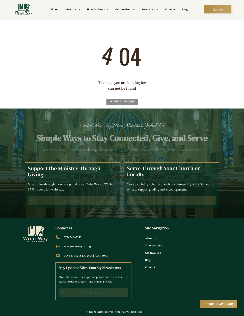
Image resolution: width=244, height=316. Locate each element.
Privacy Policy (151, 311)
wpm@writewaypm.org (77, 246)
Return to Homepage (122, 101)
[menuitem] (54, 9)
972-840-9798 (72, 237)
